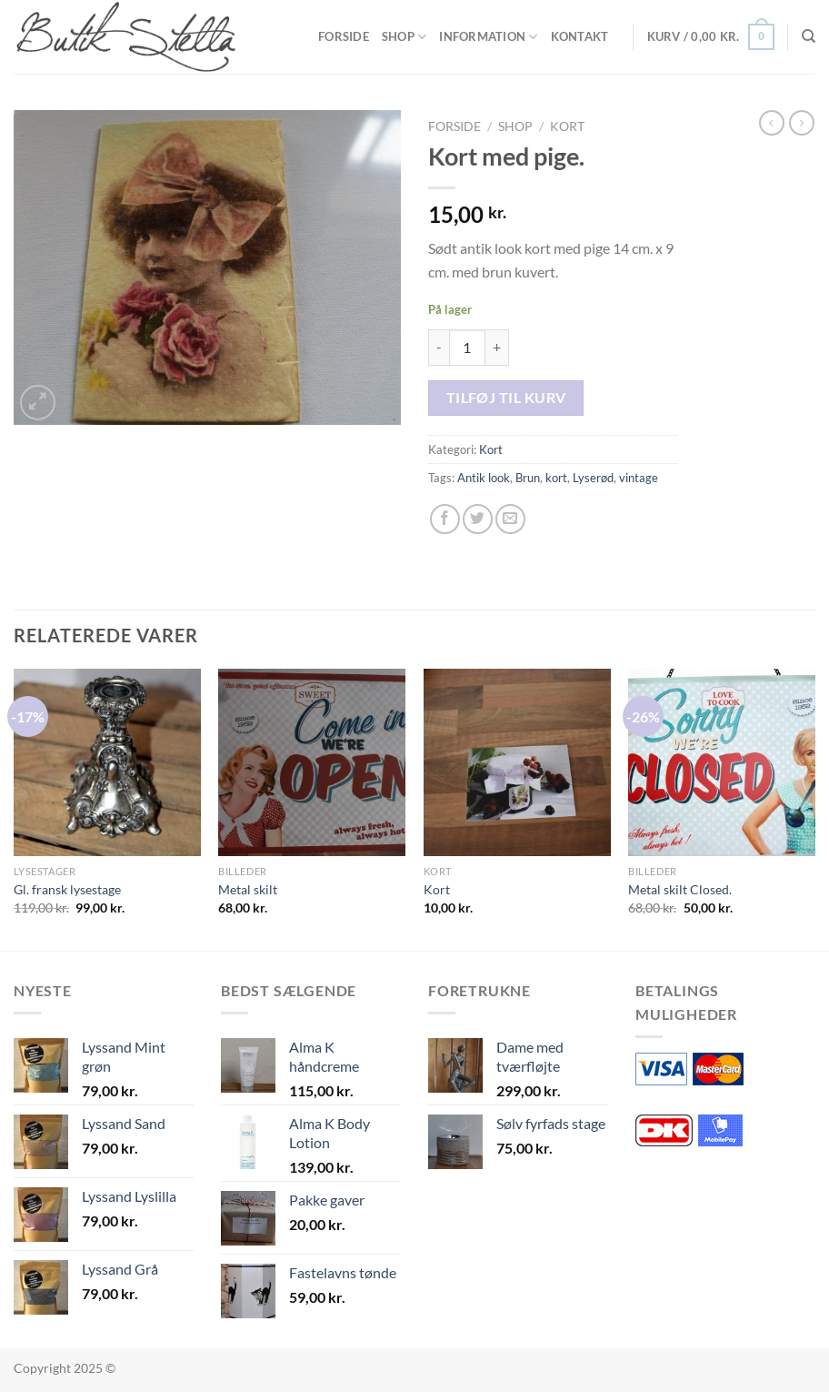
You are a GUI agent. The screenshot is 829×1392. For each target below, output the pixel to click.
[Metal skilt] (311, 762)
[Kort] (517, 762)
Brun (527, 477)
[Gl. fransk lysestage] (107, 762)
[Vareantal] (467, 347)
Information (488, 36)
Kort (567, 126)
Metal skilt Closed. (680, 889)
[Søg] (808, 36)
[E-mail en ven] (510, 519)
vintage (638, 477)
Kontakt (580, 36)
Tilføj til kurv (506, 397)
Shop (404, 36)
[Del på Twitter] (478, 519)
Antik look (483, 477)
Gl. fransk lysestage (67, 889)
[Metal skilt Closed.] (721, 762)
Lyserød (593, 477)
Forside (343, 36)
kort (556, 477)
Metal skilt (247, 889)
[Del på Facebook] (445, 519)
